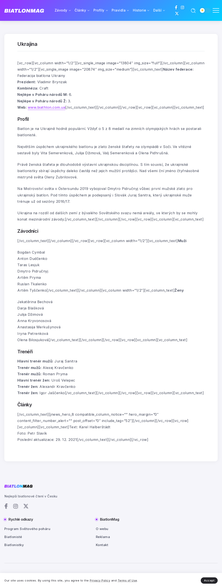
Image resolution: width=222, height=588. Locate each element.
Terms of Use (127, 580)
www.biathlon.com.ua (46, 107)
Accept (209, 580)
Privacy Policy (100, 580)
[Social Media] (176, 7)
